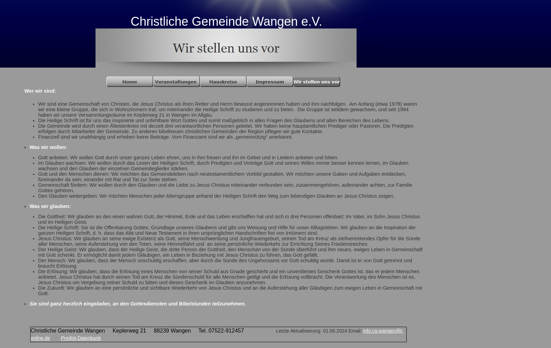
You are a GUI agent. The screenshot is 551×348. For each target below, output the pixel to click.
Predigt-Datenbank (81, 338)
